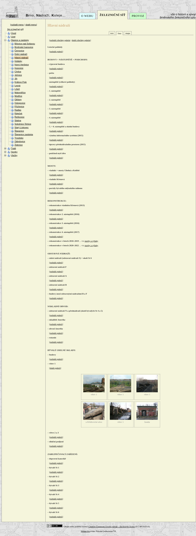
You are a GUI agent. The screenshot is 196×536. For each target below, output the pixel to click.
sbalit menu (30, 24)
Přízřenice (19, 106)
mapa (127, 33)
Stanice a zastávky (20, 40)
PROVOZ (138, 15)
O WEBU (87, 15)
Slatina (18, 120)
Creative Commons (111, 526)
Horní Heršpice (22, 64)
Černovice (19, 50)
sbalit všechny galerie (81, 40)
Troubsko (19, 138)
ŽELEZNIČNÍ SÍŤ (112, 14)
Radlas (18, 110)
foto (119, 33)
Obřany (18, 99)
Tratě (13, 148)
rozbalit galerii (56, 51)
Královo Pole (21, 82)
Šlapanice (19, 131)
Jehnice (18, 75)
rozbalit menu (17, 24)
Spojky (14, 152)
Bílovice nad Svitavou (25, 43)
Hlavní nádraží (21, 57)
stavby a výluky (91, 241)
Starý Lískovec (22, 127)
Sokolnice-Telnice (23, 124)
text (112, 33)
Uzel (13, 37)
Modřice (18, 96)
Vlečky (14, 155)
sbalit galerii (55, 368)
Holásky (18, 61)
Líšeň (17, 89)
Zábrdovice (20, 141)
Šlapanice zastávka (24, 134)
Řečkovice (19, 117)
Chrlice (18, 71)
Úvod (13, 33)
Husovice (19, 68)
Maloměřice (20, 92)
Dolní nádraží (21, 54)
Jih (16, 78)
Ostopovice (20, 103)
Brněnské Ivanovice (24, 47)
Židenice (19, 145)
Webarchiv (85, 531)
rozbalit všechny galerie (60, 40)
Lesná (17, 85)
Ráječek (18, 113)
